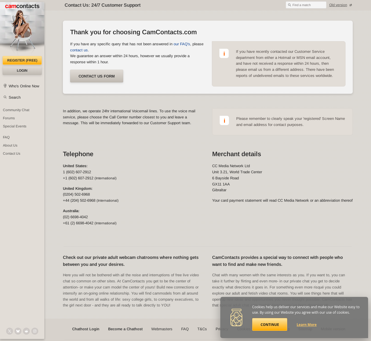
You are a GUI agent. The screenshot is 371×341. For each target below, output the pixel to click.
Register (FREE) (22, 60)
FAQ (6, 137)
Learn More (307, 324)
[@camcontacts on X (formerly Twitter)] (9, 331)
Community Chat (16, 110)
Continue (270, 324)
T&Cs (202, 329)
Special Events (14, 126)
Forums (9, 118)
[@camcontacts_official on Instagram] (34, 331)
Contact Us (11, 153)
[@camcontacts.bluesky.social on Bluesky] (17, 331)
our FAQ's (182, 44)
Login (22, 70)
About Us (10, 145)
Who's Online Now (24, 86)
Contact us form (97, 76)
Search (15, 97)
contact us (79, 50)
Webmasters (161, 329)
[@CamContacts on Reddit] (26, 331)
